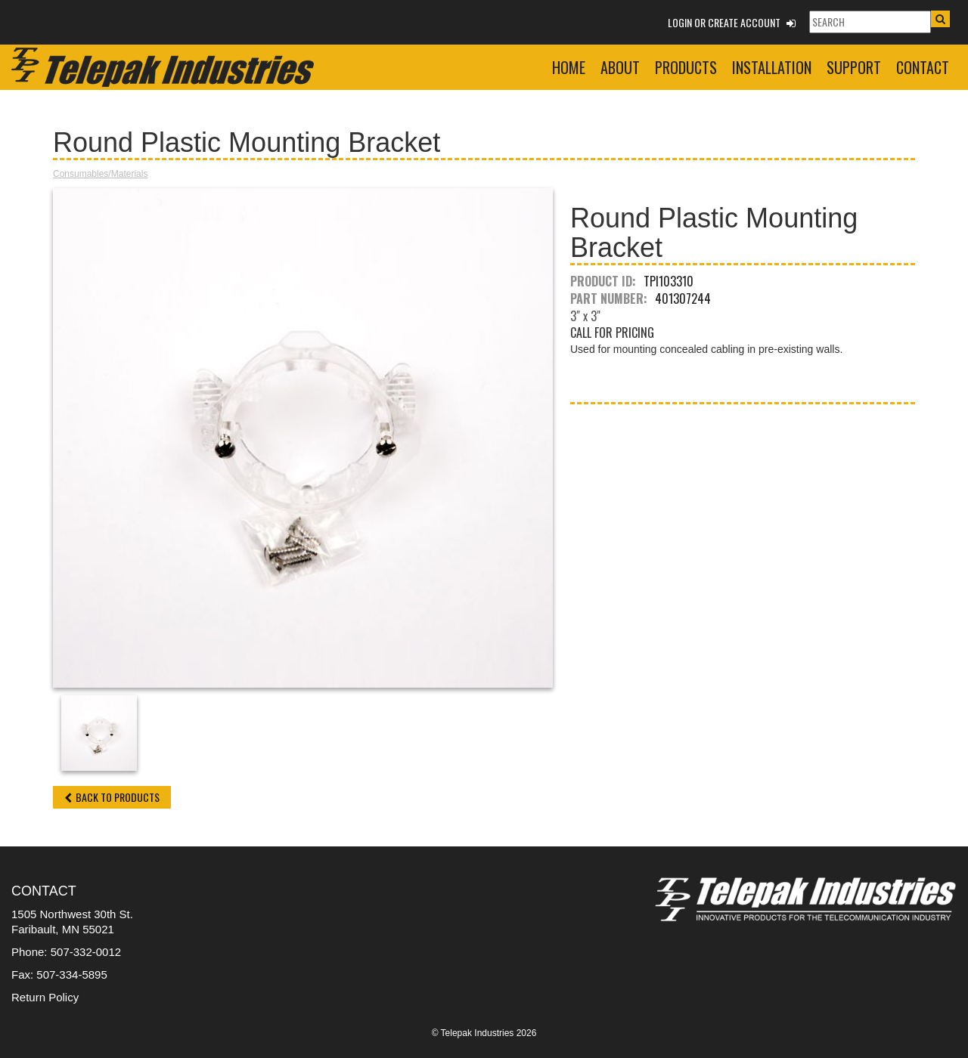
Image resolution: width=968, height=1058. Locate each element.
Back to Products (112, 797)
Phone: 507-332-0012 (66, 951)
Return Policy (45, 997)
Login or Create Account (732, 22)
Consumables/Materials (100, 174)
